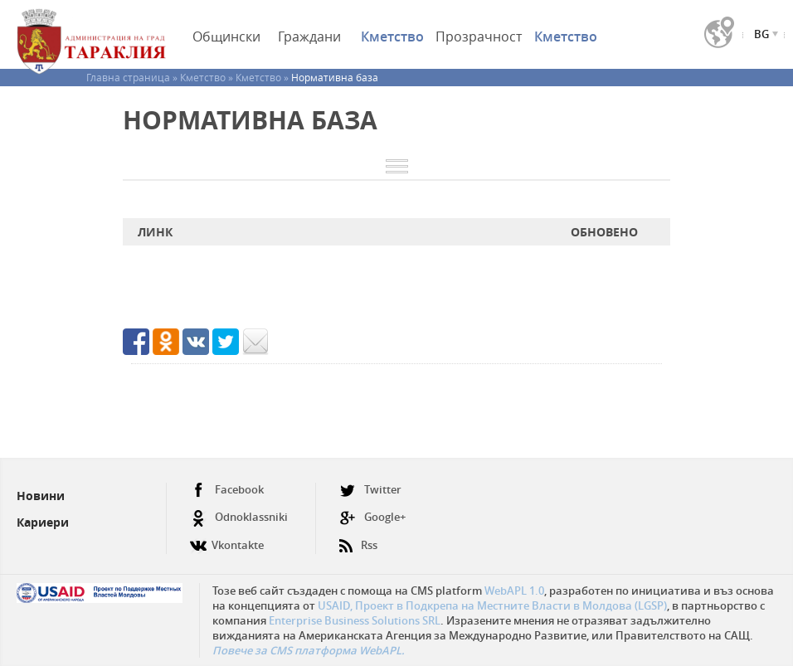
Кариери (43, 522)
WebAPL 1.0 (514, 590)
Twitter (370, 489)
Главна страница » (133, 77)
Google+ (372, 517)
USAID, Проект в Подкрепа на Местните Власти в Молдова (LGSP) (492, 605)
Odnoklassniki (239, 517)
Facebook (227, 489)
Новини (41, 495)
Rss (358, 538)
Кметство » (208, 77)
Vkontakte (227, 538)
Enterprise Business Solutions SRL (354, 620)
